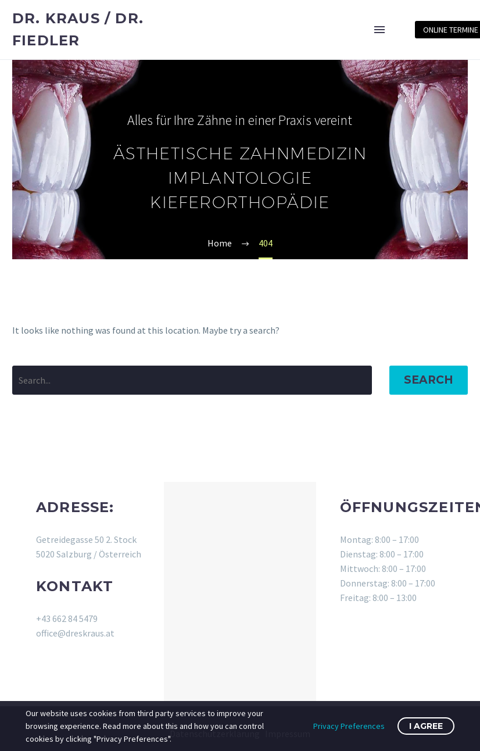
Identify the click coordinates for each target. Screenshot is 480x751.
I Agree (426, 726)
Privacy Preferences (349, 726)
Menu (379, 29)
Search (428, 380)
